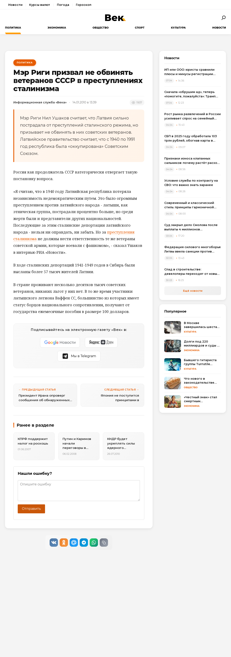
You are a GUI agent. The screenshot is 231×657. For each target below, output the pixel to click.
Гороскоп (83, 5)
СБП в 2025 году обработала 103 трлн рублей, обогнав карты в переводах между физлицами (190, 138)
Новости (15, 5)
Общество (101, 27)
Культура (178, 27)
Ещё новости (192, 290)
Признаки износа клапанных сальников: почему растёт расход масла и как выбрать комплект (192, 161)
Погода (63, 5)
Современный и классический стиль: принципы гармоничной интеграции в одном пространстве (189, 205)
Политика (13, 27)
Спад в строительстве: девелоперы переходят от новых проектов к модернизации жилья (191, 272)
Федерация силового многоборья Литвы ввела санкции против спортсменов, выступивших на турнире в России (192, 249)
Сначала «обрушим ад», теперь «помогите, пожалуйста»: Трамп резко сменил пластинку (190, 94)
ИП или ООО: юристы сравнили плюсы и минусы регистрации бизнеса (189, 72)
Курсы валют (39, 5)
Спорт (139, 27)
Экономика (57, 27)
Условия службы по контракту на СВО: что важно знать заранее (191, 183)
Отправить (31, 509)
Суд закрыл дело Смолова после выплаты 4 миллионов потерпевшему (191, 227)
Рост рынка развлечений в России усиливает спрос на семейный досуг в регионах (192, 116)
